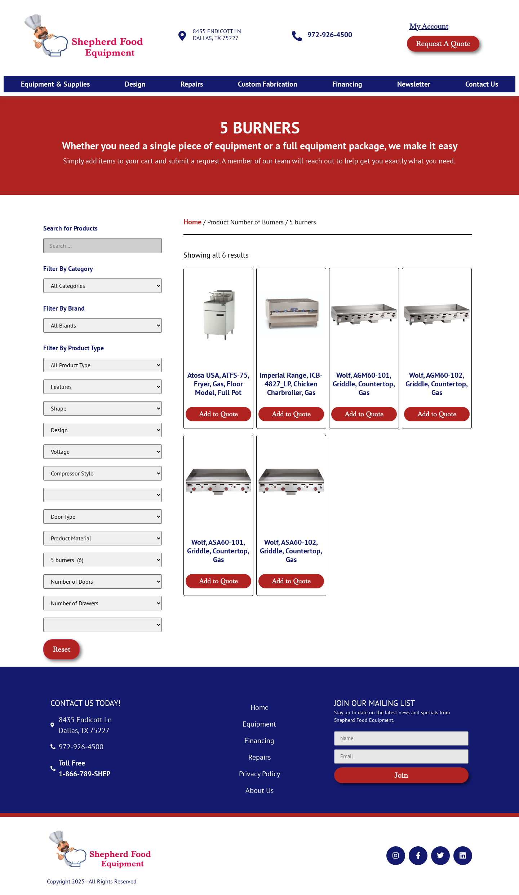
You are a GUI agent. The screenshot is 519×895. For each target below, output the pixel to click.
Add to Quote (218, 414)
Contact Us (481, 84)
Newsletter (413, 84)
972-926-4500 (330, 34)
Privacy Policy (259, 773)
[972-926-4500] (297, 36)
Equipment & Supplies (55, 84)
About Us (259, 790)
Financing (347, 84)
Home (192, 222)
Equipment (259, 724)
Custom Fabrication (267, 84)
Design (135, 84)
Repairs (192, 84)
